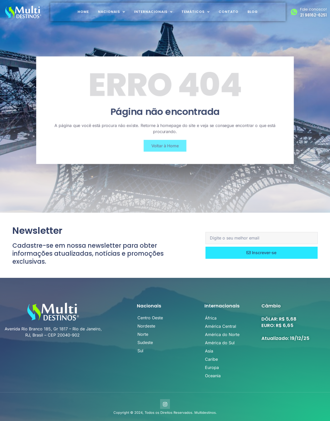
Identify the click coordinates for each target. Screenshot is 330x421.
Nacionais (111, 12)
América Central (220, 326)
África (211, 318)
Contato (228, 11)
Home (83, 11)
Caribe (211, 359)
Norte (142, 334)
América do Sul (220, 342)
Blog (253, 11)
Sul (140, 350)
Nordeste (146, 326)
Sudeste (145, 342)
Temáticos (196, 12)
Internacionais (153, 12)
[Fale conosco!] (294, 12)
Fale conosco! (313, 9)
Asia (209, 351)
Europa (212, 367)
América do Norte (222, 334)
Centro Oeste (150, 317)
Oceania (213, 375)
